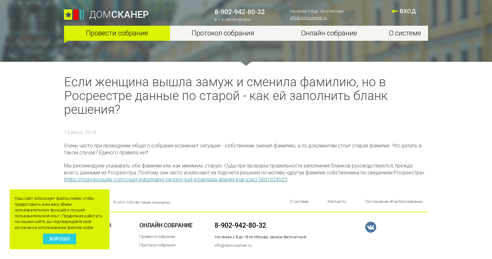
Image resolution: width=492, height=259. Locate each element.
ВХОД (408, 11)
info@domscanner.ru (308, 17)
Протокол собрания (223, 33)
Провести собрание (117, 33)
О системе (405, 33)
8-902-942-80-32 (240, 12)
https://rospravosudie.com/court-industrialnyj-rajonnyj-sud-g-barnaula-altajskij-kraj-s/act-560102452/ (176, 179)
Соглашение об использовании (394, 201)
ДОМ (119, 14)
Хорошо (59, 239)
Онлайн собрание (329, 33)
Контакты (337, 201)
